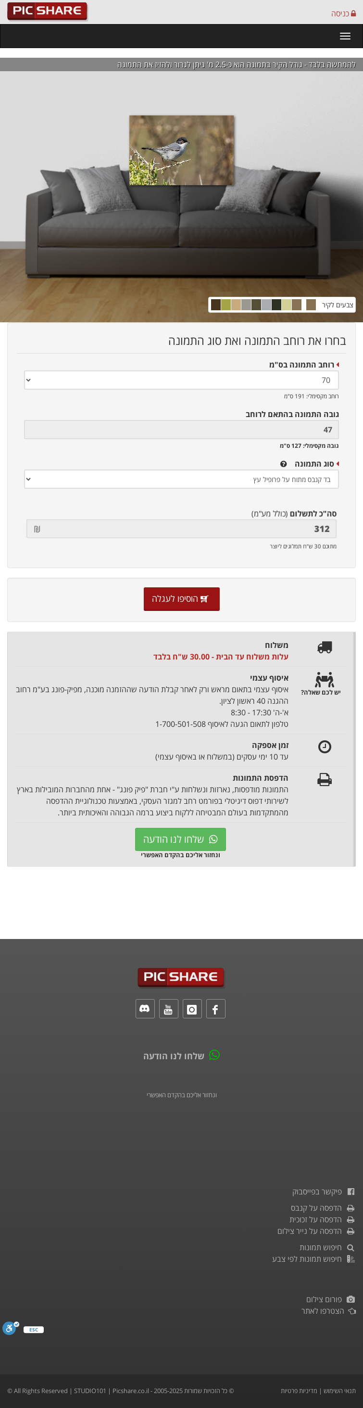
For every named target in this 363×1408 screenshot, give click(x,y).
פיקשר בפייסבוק (324, 1191)
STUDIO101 (90, 1390)
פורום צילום (331, 1299)
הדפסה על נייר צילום (316, 1231)
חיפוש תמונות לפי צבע (314, 1259)
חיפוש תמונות (328, 1247)
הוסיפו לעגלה (182, 598)
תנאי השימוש (340, 1390)
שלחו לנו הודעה (180, 839)
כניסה (343, 13)
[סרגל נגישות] (10, 1331)
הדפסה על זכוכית (322, 1219)
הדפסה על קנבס (323, 1208)
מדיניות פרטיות (299, 1390)
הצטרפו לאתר (328, 1311)
